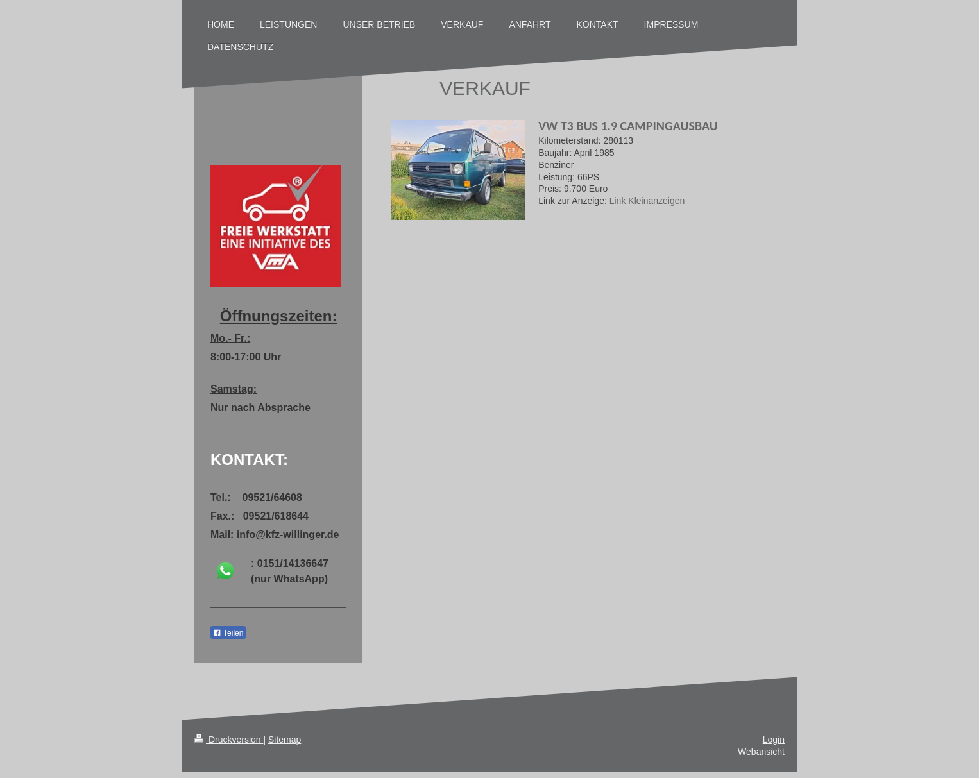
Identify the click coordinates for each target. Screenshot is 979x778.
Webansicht (761, 752)
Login (774, 739)
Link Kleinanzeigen (647, 201)
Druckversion (228, 739)
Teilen (228, 633)
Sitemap (284, 739)
